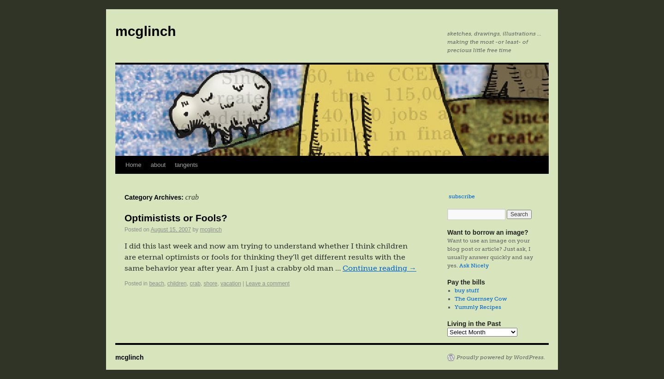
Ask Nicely (474, 265)
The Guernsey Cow (481, 299)
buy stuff (467, 290)
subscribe (462, 196)
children (177, 283)
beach (156, 283)
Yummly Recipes (478, 307)
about (158, 164)
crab (195, 283)
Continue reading (379, 268)
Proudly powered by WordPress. (500, 357)
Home (133, 164)
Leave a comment (268, 283)
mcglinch (145, 31)
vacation (230, 283)
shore (210, 283)
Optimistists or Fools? (176, 218)
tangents (186, 164)
